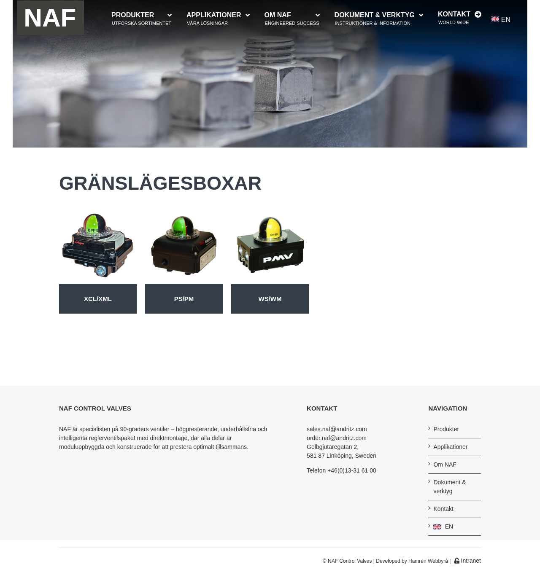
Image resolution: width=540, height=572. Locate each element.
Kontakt (443, 508)
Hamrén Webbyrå (428, 561)
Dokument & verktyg (449, 486)
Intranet (467, 560)
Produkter (446, 429)
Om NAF (444, 464)
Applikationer (450, 446)
